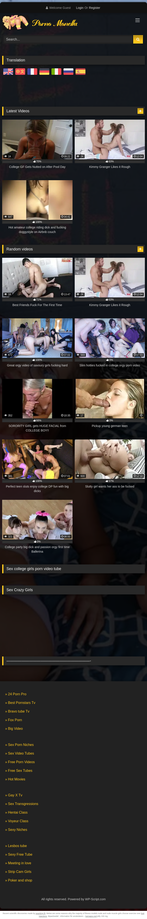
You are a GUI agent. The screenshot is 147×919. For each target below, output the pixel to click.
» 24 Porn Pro (15, 694)
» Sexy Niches (16, 829)
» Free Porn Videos (20, 762)
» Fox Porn (13, 720)
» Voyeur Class (16, 821)
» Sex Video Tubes (19, 753)
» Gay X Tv (13, 795)
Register (94, 7)
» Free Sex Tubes (18, 770)
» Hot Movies (15, 779)
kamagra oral (91, 916)
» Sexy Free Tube (18, 854)
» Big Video (14, 728)
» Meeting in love (18, 863)
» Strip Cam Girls (18, 872)
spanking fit (40, 913)
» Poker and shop (18, 880)
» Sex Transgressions (21, 804)
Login (79, 7)
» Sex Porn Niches (19, 745)
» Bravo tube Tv (17, 711)
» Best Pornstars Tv (20, 703)
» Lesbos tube (16, 846)
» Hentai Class (16, 812)
